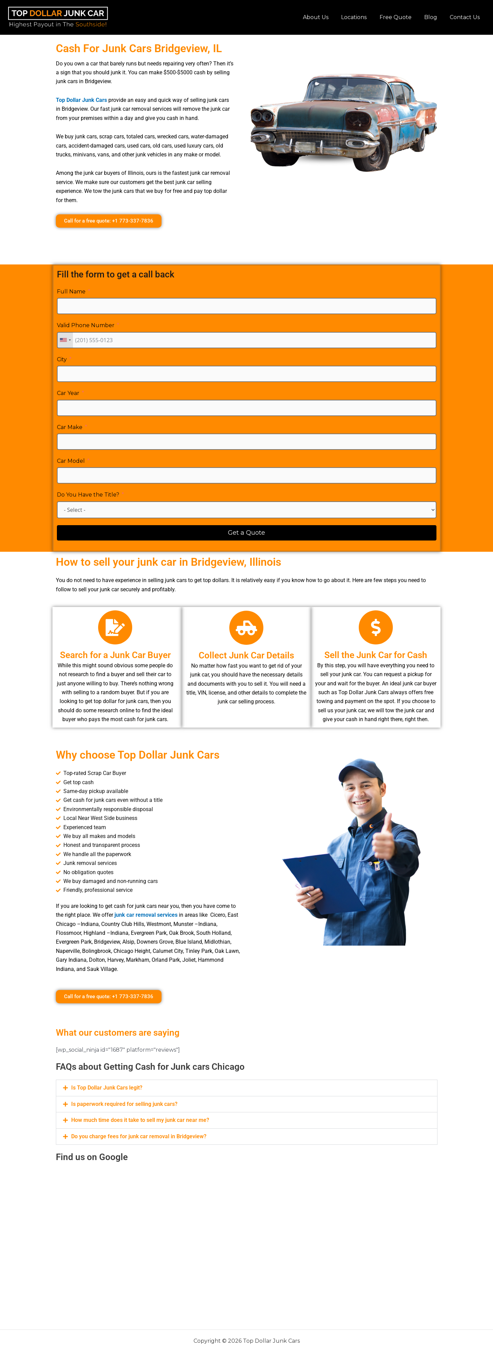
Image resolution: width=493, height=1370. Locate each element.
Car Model (71, 461)
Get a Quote (246, 532)
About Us (324, 17)
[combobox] (65, 340)
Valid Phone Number (85, 325)
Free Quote (400, 17)
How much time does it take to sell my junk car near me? (140, 1119)
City (62, 359)
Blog (433, 17)
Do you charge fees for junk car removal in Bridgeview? (138, 1135)
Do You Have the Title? (88, 494)
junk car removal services (146, 915)
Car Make (69, 427)
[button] (246, 1088)
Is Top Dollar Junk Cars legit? (106, 1087)
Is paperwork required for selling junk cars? (124, 1103)
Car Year (68, 393)
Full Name (71, 291)
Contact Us (466, 17)
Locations (360, 17)
